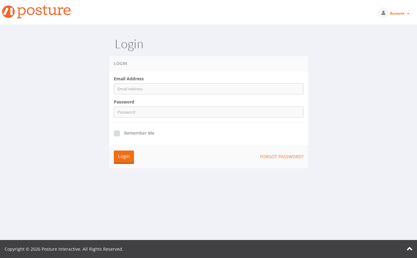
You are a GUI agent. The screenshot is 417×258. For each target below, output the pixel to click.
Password (124, 102)
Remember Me (134, 133)
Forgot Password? (281, 156)
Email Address (129, 79)
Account (399, 13)
